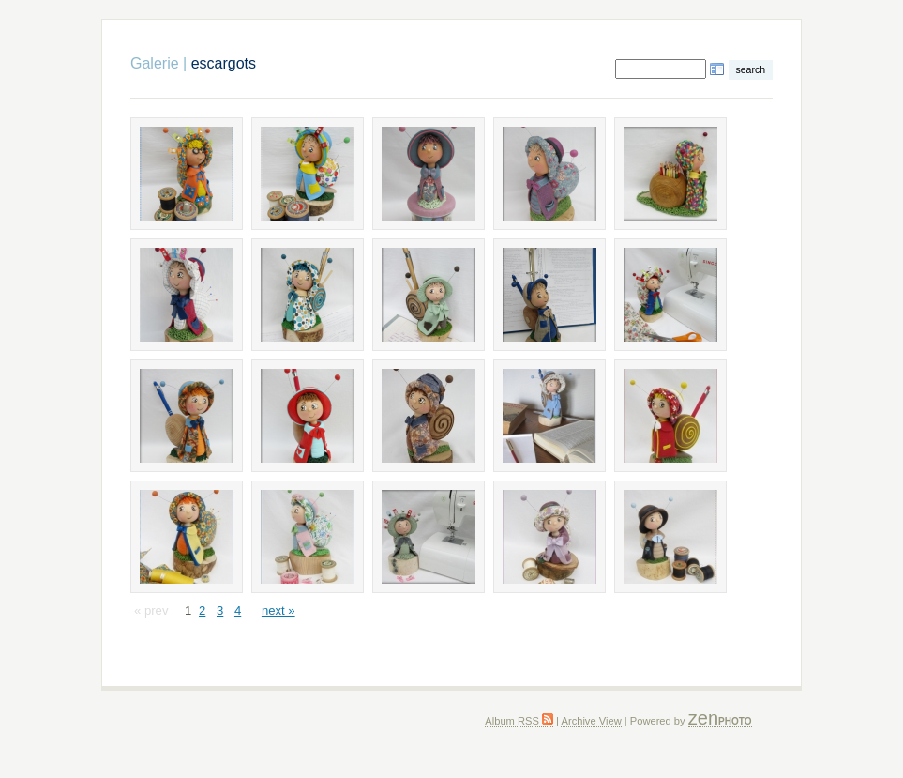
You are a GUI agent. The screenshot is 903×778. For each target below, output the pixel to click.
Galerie (154, 63)
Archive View (591, 720)
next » (278, 610)
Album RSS (519, 720)
